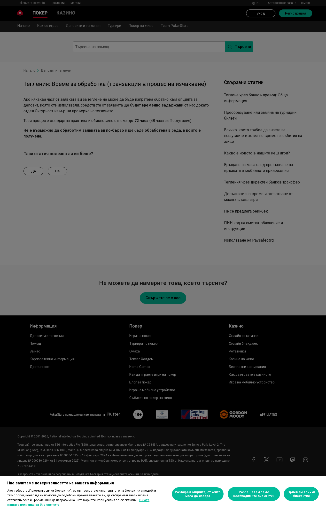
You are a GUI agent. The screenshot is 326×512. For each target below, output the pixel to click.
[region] (163, 494)
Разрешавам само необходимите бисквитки (253, 494)
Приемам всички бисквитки (301, 494)
